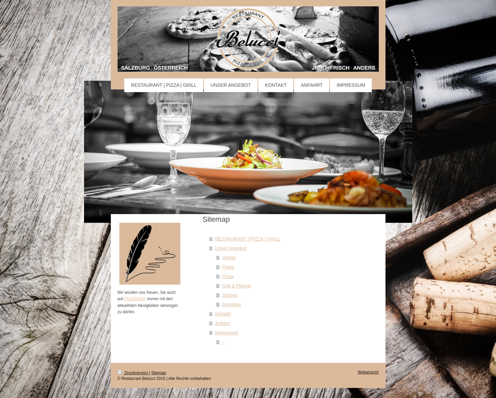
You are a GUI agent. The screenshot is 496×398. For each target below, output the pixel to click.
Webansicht (368, 372)
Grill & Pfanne (236, 285)
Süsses (229, 295)
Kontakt (223, 314)
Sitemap (158, 373)
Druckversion (133, 373)
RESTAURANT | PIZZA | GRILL (248, 239)
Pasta (228, 267)
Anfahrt (222, 323)
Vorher (229, 257)
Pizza (227, 276)
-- (223, 342)
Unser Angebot (230, 248)
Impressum (226, 332)
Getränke (231, 304)
